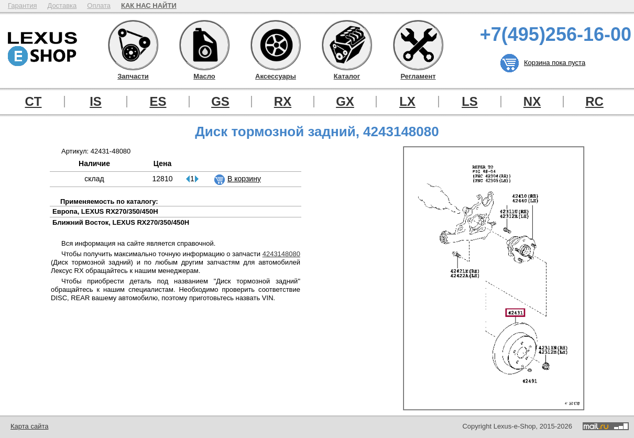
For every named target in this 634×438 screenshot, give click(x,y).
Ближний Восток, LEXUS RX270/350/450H (120, 222)
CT (33, 101)
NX (532, 101)
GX (345, 101)
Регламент (418, 45)
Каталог (347, 45)
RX (282, 101)
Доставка (61, 5)
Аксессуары (275, 45)
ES (157, 101)
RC (594, 101)
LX (407, 101)
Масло (204, 45)
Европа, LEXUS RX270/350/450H (105, 211)
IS (96, 101)
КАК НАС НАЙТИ (149, 5)
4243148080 (281, 254)
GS (220, 101)
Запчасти (133, 45)
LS (470, 101)
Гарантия (22, 5)
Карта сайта (29, 426)
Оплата (99, 5)
